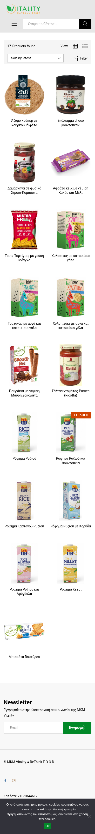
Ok (48, 826)
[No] (89, 816)
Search (85, 24)
